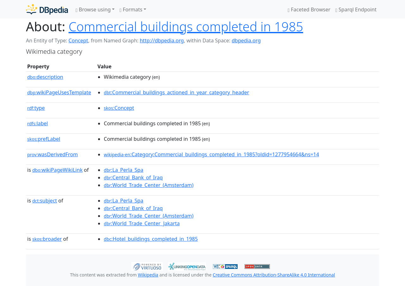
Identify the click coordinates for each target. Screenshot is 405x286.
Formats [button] (131, 9)
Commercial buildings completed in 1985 (186, 26)
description (45, 76)
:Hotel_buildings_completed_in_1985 (151, 238)
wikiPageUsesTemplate (59, 92)
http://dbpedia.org (162, 40)
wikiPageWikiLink (57, 169)
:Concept (119, 107)
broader (47, 238)
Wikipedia (148, 275)
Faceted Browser (309, 9)
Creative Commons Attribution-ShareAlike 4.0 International (274, 275)
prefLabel (43, 138)
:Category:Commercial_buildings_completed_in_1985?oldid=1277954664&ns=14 (211, 154)
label (37, 123)
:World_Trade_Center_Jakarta (142, 223)
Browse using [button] (93, 9)
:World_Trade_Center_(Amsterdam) (148, 185)
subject (44, 200)
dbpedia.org (246, 40)
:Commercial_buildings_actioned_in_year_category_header (176, 92)
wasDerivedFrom (52, 154)
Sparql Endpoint (356, 9)
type (36, 107)
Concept (78, 40)
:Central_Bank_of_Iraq (133, 177)
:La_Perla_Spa (123, 169)
